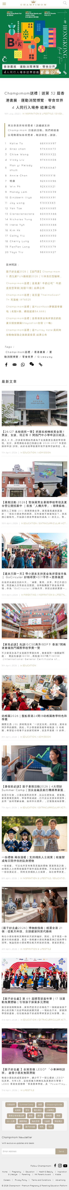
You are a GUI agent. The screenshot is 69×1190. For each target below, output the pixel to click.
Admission (44, 452)
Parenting (30, 595)
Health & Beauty (46, 1172)
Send (61, 1151)
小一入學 (11, 1121)
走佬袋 (18, 1110)
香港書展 (40, 352)
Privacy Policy (21, 1180)
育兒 (27, 1110)
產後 (31, 1116)
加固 (40, 1104)
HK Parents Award (43, 1174)
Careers (7, 1180)
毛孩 (50, 1127)
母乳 (42, 1127)
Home (4, 1172)
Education (29, 452)
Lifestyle (28, 1090)
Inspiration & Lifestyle (39, 113)
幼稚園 (49, 1116)
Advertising (60, 1180)
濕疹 (19, 1127)
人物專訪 (50, 1110)
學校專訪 (58, 1121)
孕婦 (58, 1116)
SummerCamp (26, 1104)
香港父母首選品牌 (16, 1116)
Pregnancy (16, 1172)
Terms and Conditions (41, 1180)
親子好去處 (30, 1127)
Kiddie (58, 1174)
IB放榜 (47, 1121)
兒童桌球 (11, 1104)
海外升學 (35, 1121)
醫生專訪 (38, 1110)
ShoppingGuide (54, 1104)
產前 (39, 1116)
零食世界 (28, 356)
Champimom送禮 (18, 352)
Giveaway (61, 113)
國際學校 (23, 1121)
